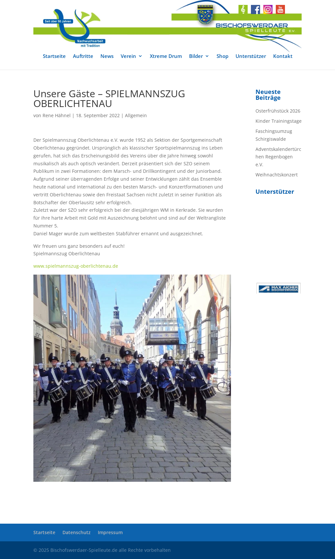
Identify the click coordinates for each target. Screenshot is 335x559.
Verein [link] (128, 56)
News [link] (107, 56)
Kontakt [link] (282, 56)
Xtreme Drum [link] (166, 56)
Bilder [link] (196, 56)
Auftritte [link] (83, 56)
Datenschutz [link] (76, 532)
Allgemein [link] (136, 115)
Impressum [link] (110, 532)
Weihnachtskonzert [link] (277, 174)
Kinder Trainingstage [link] (279, 121)
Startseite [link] (54, 56)
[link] (167, 26)
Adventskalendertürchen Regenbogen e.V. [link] (278, 157)
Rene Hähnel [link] (57, 115)
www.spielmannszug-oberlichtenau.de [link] (75, 266)
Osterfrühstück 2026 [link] (278, 111)
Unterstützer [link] (251, 56)
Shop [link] (222, 56)
